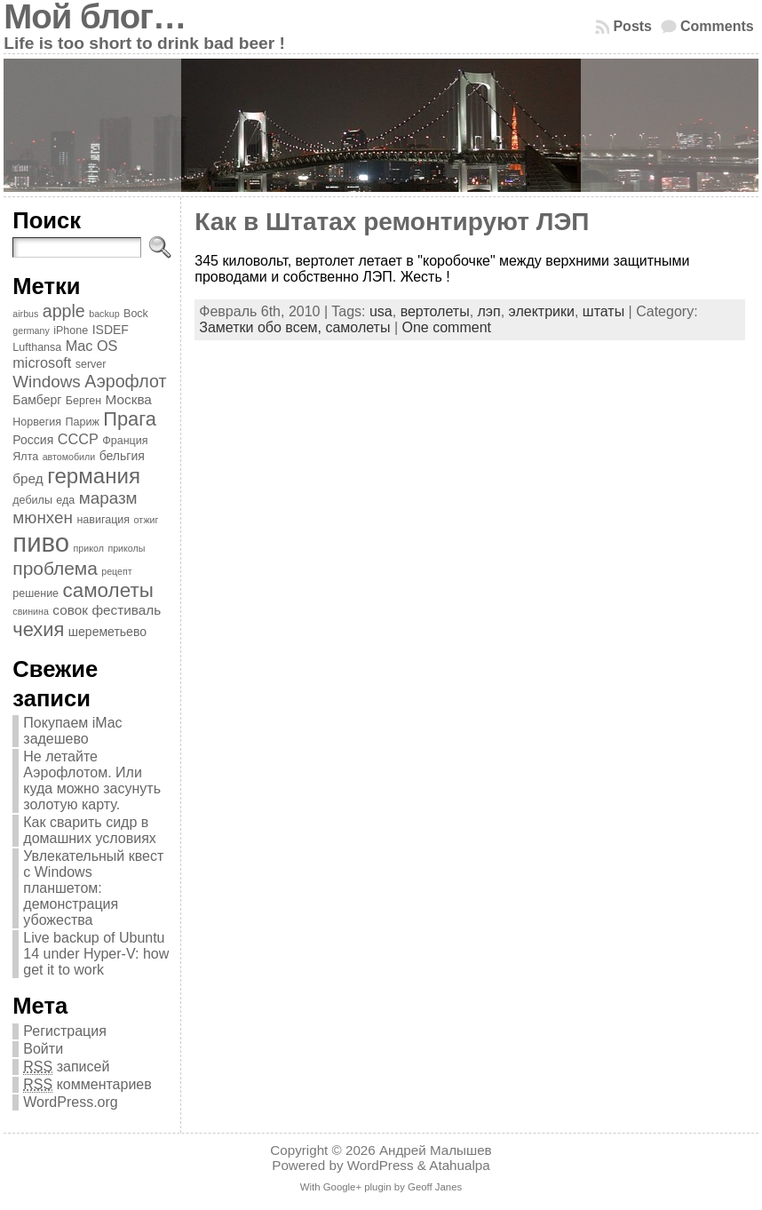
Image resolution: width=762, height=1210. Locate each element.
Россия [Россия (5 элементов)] (32, 440)
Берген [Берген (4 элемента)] (83, 400)
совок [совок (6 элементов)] (70, 609)
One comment (445, 327)
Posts (632, 26)
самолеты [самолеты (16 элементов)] (108, 590)
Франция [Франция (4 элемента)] (124, 440)
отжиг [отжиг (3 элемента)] (146, 519)
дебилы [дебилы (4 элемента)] (32, 500)
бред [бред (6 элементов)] (27, 478)
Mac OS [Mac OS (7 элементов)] (92, 346)
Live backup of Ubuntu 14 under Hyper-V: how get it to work (96, 953)
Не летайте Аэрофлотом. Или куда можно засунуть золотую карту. (92, 780)
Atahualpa (459, 1165)
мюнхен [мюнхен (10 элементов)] (42, 517)
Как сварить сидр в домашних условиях (89, 830)
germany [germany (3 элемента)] (30, 330)
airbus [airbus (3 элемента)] (25, 313)
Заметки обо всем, (262, 327)
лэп (489, 311)
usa (381, 311)
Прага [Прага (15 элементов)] (129, 419)
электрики (542, 311)
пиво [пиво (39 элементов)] (40, 542)
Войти (43, 1048)
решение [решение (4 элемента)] (35, 593)
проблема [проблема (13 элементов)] (55, 568)
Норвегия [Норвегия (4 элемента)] (36, 422)
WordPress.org (70, 1102)
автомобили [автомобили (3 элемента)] (69, 456)
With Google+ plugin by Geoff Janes (381, 1187)
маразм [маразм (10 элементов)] (108, 498)
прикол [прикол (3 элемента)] (89, 548)
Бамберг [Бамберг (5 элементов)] (36, 400)
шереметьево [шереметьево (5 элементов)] (107, 632)
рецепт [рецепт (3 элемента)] (116, 571)
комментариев (87, 1085)
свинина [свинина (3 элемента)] (30, 611)
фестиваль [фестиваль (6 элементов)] (126, 609)
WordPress (380, 1165)
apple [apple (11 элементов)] (64, 311)
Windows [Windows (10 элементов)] (46, 381)
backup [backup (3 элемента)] (104, 313)
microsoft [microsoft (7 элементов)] (41, 362)
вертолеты (435, 311)
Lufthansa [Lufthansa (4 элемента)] (36, 347)
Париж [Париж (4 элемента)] (82, 422)
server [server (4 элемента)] (91, 364)
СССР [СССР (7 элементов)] (78, 439)
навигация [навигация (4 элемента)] (103, 519)
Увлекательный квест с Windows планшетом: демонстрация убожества (93, 887)
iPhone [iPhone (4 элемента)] (70, 330)
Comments (717, 26)
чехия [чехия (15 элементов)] (38, 629)
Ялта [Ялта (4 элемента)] (25, 456)
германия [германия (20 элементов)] (93, 476)
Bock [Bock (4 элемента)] (135, 313)
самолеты (357, 327)
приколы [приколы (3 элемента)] (126, 548)
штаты (603, 311)
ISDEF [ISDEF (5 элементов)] (110, 329)
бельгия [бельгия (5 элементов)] (122, 456)
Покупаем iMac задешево (72, 730)
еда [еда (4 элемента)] (65, 500)
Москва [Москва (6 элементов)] (129, 399)
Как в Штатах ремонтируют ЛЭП (391, 221)
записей (66, 1067)
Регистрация (65, 1031)
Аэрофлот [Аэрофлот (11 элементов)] (125, 381)
